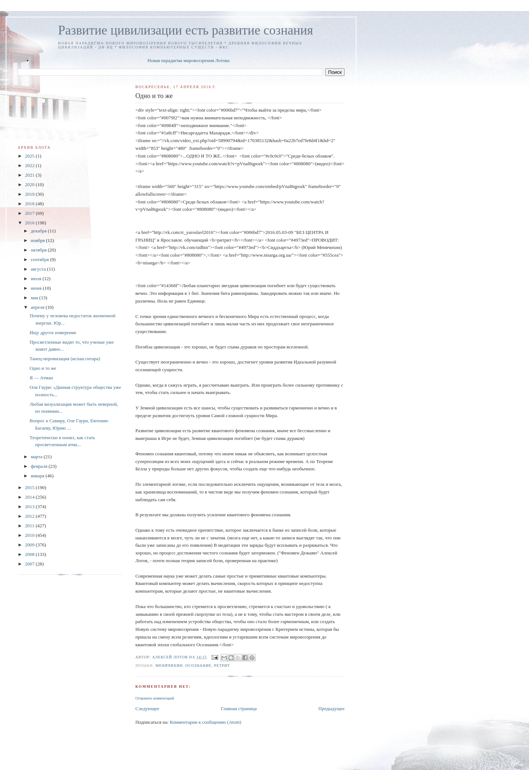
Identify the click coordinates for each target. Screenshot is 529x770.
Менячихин (169, 666)
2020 (30, 184)
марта (37, 456)
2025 (30, 156)
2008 (30, 554)
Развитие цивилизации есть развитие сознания (185, 30)
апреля (38, 307)
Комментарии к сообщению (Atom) (205, 722)
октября (39, 250)
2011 (30, 525)
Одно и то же (42, 368)
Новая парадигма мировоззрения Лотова (189, 60)
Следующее (147, 708)
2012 (30, 516)
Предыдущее (332, 708)
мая (35, 297)
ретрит (222, 666)
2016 (30, 222)
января (38, 475)
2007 (30, 564)
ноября (38, 240)
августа (39, 269)
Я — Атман (41, 377)
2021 (30, 175)
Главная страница (238, 708)
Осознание (199, 666)
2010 (30, 535)
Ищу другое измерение (52, 332)
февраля (39, 466)
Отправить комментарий (154, 698)
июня (37, 288)
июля (37, 278)
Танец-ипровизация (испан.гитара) (64, 358)
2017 (30, 213)
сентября (40, 259)
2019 (30, 194)
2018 (30, 203)
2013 (30, 506)
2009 (30, 544)
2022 (30, 165)
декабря (39, 231)
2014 (30, 497)
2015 (30, 487)
